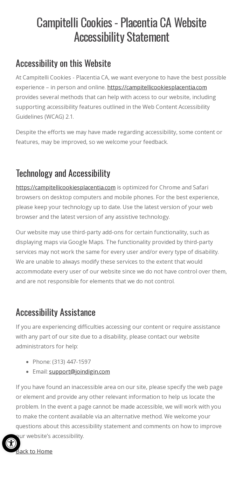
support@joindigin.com (79, 371)
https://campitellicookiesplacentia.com (157, 87)
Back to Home (34, 451)
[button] (11, 443)
